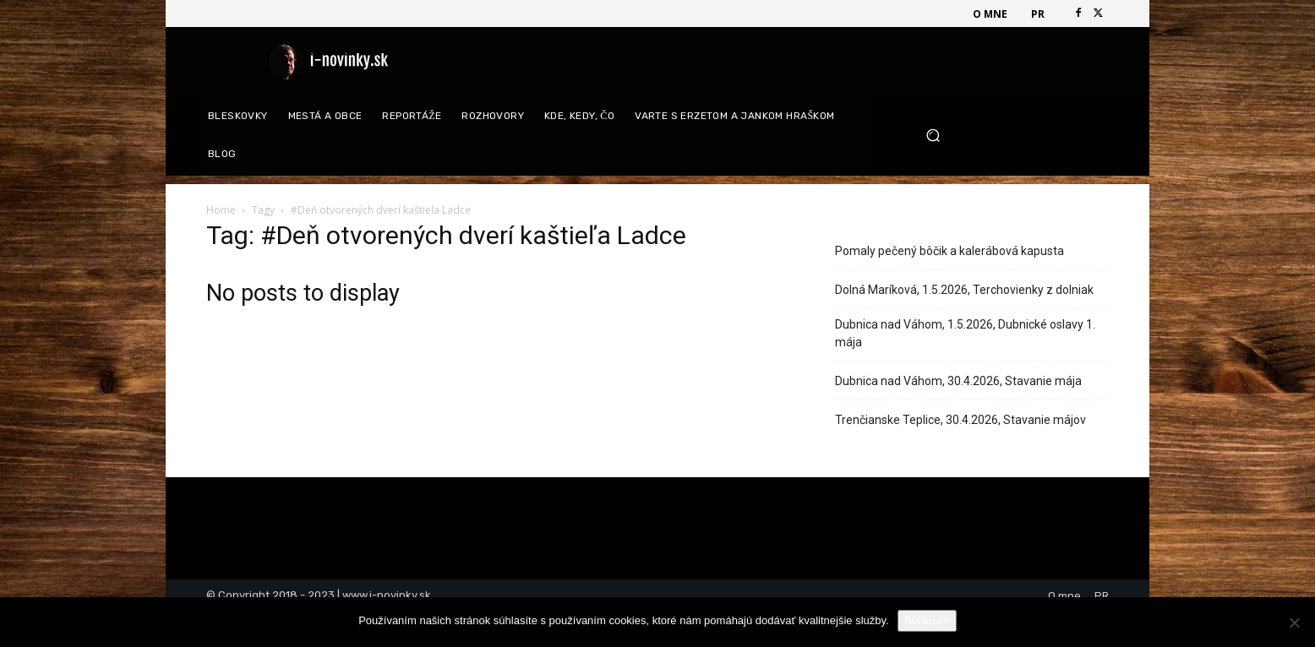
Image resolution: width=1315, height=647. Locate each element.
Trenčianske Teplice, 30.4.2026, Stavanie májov (960, 420)
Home (221, 210)
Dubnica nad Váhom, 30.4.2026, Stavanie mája (958, 381)
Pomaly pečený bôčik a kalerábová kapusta (949, 251)
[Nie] (1293, 622)
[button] (1011, 135)
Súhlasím (927, 620)
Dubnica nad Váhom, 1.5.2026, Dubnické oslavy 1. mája (965, 333)
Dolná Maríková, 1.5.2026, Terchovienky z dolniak (964, 289)
